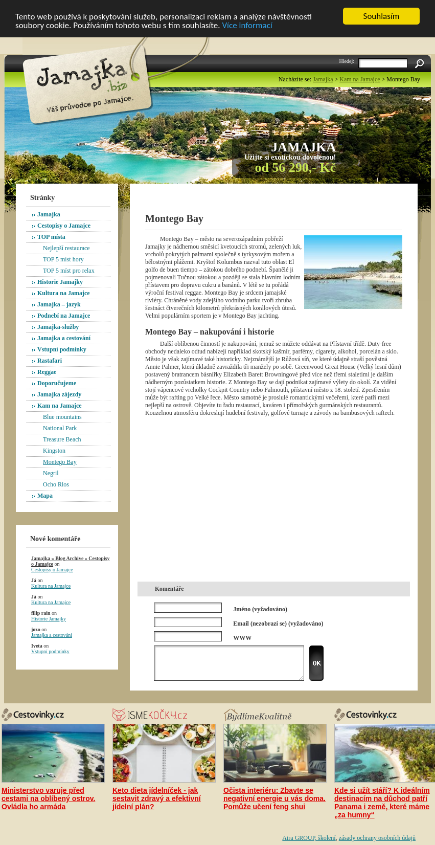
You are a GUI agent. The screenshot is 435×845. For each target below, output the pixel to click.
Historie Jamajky (60, 281)
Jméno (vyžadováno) (260, 608)
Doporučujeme (56, 383)
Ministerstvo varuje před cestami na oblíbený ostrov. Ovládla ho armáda (48, 798)
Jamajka (48, 214)
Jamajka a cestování (63, 338)
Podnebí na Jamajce (63, 315)
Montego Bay (60, 461)
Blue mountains (62, 416)
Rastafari (49, 360)
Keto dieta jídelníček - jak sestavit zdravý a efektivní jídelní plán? (156, 798)
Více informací (247, 25)
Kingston (54, 450)
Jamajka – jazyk (59, 304)
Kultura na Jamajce (63, 293)
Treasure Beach (62, 439)
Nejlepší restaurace (66, 248)
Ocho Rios (56, 484)
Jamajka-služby (58, 326)
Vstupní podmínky (61, 349)
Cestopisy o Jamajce (63, 225)
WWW (242, 637)
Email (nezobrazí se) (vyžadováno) (278, 623)
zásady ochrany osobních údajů (377, 837)
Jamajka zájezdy (59, 394)
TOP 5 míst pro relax (69, 270)
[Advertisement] (264, 200)
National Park (60, 428)
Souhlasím (381, 16)
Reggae (46, 371)
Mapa (45, 495)
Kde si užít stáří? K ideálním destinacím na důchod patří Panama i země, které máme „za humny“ (382, 802)
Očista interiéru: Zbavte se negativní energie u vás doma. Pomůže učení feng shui (274, 798)
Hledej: (346, 61)
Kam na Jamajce (59, 405)
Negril (51, 473)
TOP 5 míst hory (63, 259)
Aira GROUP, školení (308, 837)
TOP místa (51, 236)
